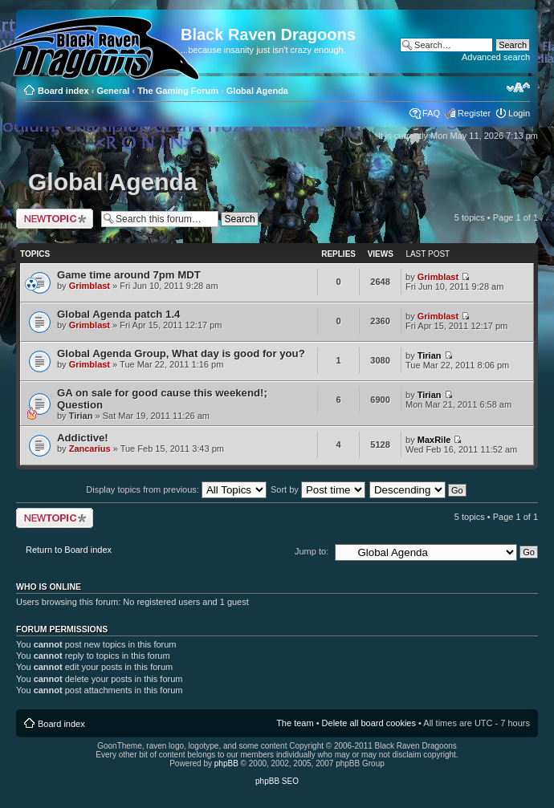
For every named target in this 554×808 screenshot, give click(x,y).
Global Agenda (257, 90)
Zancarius (90, 448)
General (112, 90)
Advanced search (496, 57)
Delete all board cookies (369, 723)
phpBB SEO (277, 781)
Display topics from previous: (176, 489)
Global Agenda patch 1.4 (118, 314)
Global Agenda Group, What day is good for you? (181, 353)
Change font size (518, 87)
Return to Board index (69, 549)
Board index (63, 90)
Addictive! (82, 438)
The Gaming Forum (177, 90)
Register (474, 113)
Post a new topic (54, 219)
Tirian (430, 355)
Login (519, 113)
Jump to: (311, 551)
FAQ (431, 113)
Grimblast (89, 285)
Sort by (318, 489)
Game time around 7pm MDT (129, 275)
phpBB (226, 763)
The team (294, 723)
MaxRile (434, 440)
